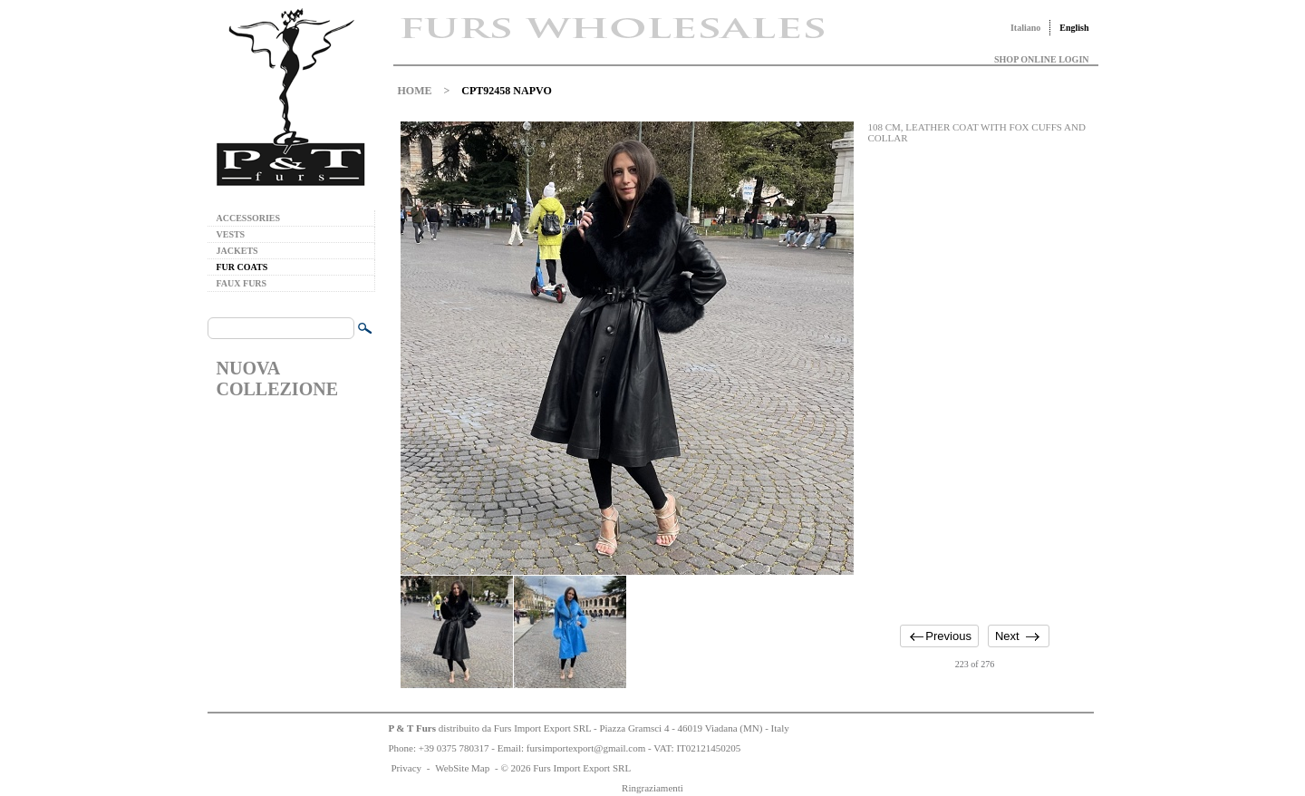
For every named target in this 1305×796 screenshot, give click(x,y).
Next (1007, 636)
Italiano (1025, 28)
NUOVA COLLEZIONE (277, 378)
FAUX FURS (242, 283)
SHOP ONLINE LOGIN (1041, 59)
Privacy (407, 767)
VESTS (231, 234)
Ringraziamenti (652, 787)
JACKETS (237, 251)
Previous (948, 636)
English (1073, 28)
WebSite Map (462, 767)
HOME (415, 90)
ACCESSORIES (249, 218)
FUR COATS (242, 267)
